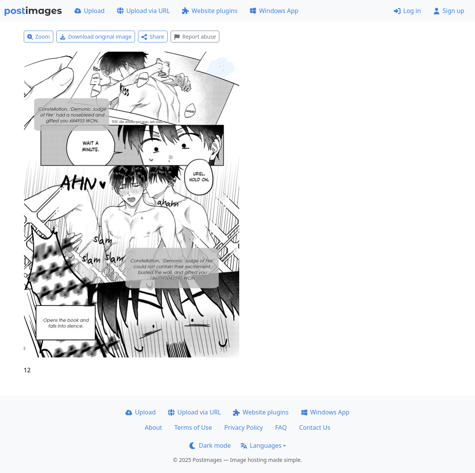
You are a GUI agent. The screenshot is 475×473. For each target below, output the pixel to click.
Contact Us (314, 427)
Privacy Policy (243, 427)
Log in (407, 11)
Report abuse (195, 36)
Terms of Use (193, 427)
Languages (260, 445)
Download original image (95, 36)
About (153, 427)
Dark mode (210, 445)
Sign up (448, 11)
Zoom (38, 36)
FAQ (281, 427)
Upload (89, 11)
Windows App (274, 11)
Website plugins (209, 11)
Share (152, 36)
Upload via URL (143, 11)
